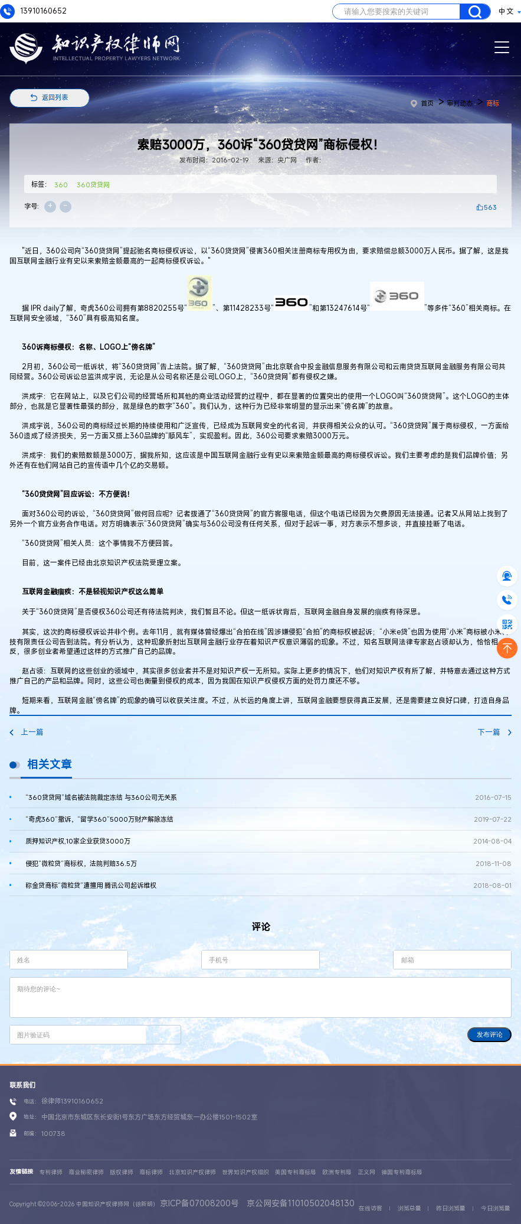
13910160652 (33, 11)
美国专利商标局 (295, 1172)
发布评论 (490, 1034)
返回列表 (55, 97)
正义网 (366, 1172)
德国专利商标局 (401, 1172)
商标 (492, 103)
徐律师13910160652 (72, 1100)
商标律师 (151, 1172)
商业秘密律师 (86, 1172)
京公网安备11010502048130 (301, 1203)
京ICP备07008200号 (199, 1203)
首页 (422, 103)
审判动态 (460, 103)
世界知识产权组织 (245, 1172)
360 (61, 184)
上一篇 (26, 732)
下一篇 (494, 732)
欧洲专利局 (337, 1172)
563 (490, 207)
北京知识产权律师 (192, 1172)
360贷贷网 (93, 184)
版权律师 (121, 1172)
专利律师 (51, 1172)
